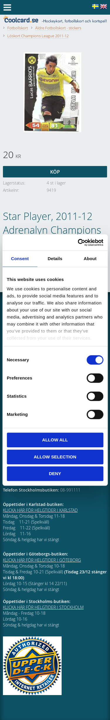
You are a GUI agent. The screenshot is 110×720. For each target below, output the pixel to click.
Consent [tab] (20, 258)
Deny (55, 473)
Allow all (55, 439)
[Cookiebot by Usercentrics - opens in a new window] (78, 242)
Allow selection (55, 456)
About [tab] (90, 258)
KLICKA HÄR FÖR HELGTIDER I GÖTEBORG (42, 560)
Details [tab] (55, 258)
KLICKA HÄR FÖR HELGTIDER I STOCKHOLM (43, 607)
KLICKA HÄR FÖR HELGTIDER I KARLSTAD (40, 510)
